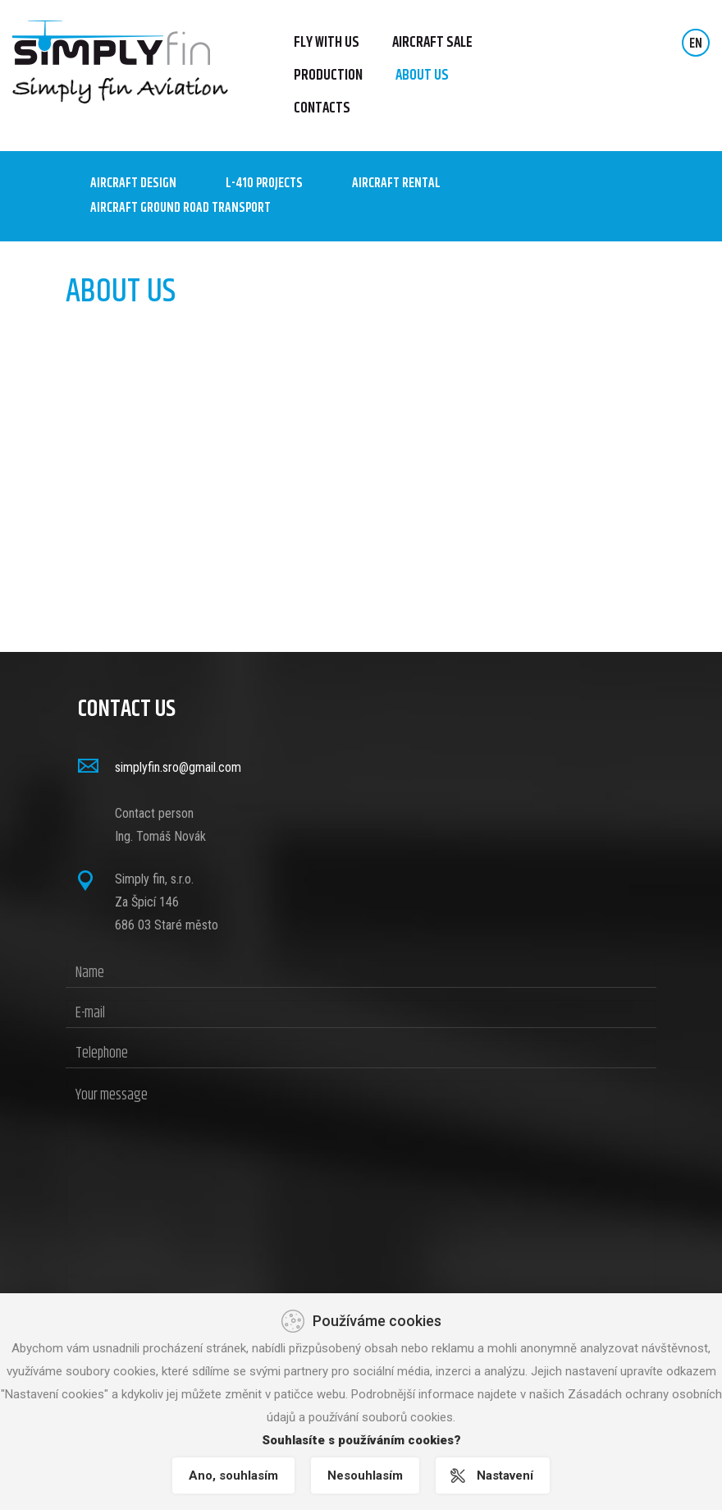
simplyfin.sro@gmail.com (178, 767)
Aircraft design (133, 184)
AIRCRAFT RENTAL (396, 184)
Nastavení (505, 1475)
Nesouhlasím (365, 1475)
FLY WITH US (326, 42)
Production (328, 75)
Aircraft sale (432, 42)
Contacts (322, 108)
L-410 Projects (264, 184)
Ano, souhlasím (233, 1475)
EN (695, 44)
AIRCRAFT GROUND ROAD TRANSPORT (180, 208)
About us (422, 75)
